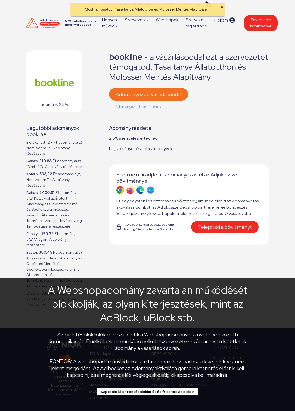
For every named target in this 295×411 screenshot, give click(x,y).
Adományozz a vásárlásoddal (149, 94)
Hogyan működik (110, 23)
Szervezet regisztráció (196, 23)
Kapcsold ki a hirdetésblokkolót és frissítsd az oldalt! (147, 391)
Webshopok (167, 20)
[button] (226, 20)
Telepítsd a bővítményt (260, 23)
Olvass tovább (238, 213)
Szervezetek (137, 20)
